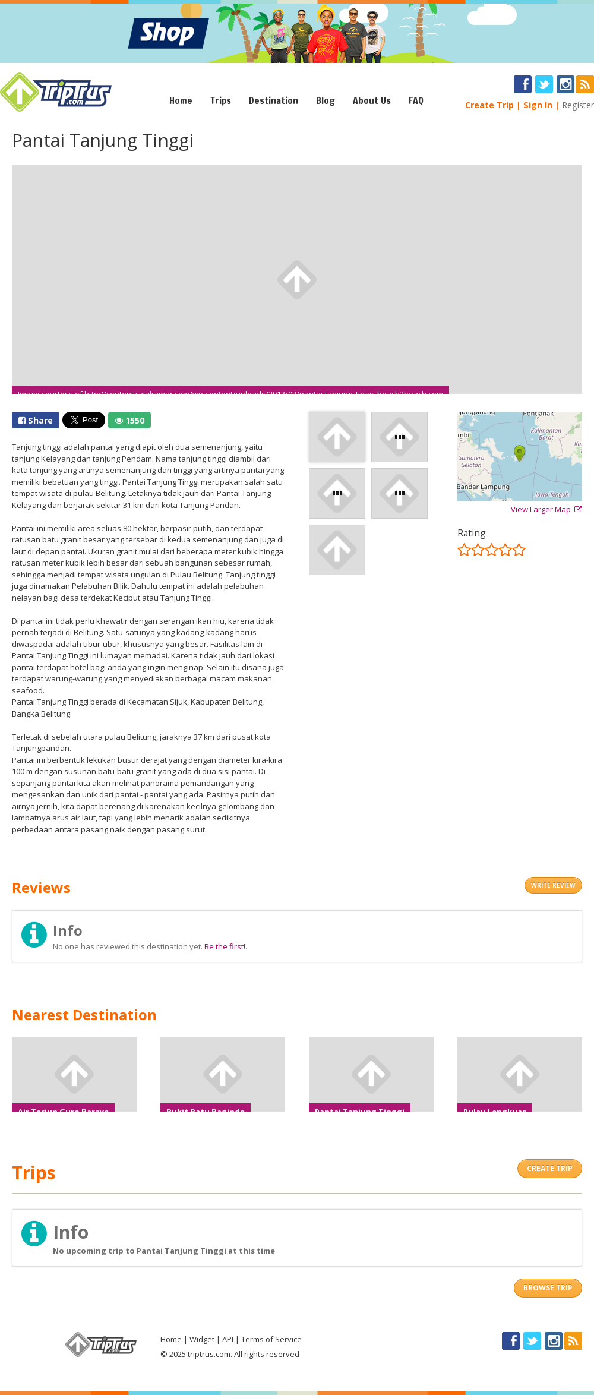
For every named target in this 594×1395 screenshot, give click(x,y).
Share (35, 420)
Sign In (537, 105)
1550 (129, 420)
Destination (273, 100)
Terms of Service (271, 1339)
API (227, 1339)
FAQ (416, 100)
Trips (220, 100)
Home (180, 100)
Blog (325, 100)
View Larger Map (546, 509)
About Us (372, 100)
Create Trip (489, 105)
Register (578, 105)
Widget (201, 1339)
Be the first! (224, 946)
